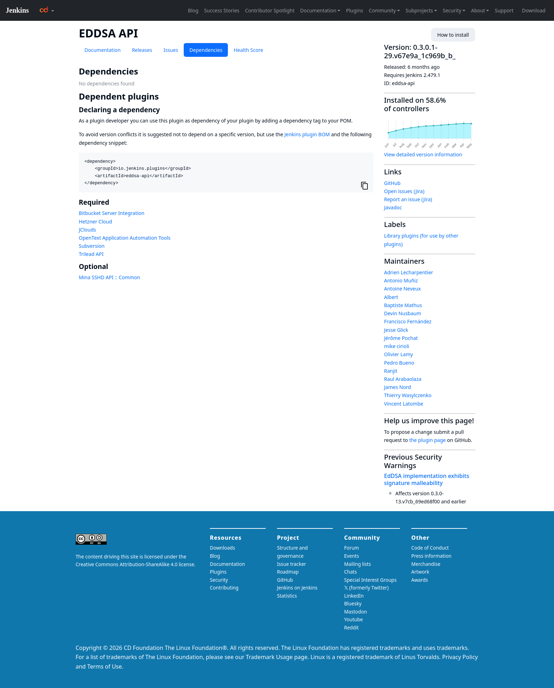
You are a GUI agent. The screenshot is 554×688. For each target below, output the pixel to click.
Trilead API (91, 254)
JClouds (87, 229)
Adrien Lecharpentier (408, 272)
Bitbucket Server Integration (112, 213)
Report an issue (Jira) (408, 199)
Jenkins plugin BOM (307, 134)
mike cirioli (396, 346)
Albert (391, 297)
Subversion (92, 246)
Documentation (102, 50)
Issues (171, 50)
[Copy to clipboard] (364, 186)
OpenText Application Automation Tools (125, 237)
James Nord (397, 387)
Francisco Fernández (407, 321)
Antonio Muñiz (401, 280)
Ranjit (390, 370)
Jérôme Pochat (401, 338)
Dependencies (205, 50)
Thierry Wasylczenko (407, 395)
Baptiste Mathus (403, 305)
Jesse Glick (396, 330)
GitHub (392, 183)
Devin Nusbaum (402, 313)
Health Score (248, 50)
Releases (142, 50)
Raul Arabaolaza (403, 379)
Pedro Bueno (399, 362)
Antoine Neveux (402, 288)
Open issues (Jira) (404, 191)
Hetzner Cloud (95, 221)
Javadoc (393, 207)
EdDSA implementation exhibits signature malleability (426, 479)
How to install (453, 34)
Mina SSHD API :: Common (109, 277)
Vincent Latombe (403, 403)
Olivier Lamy (398, 354)
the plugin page (427, 440)
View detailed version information (423, 154)
